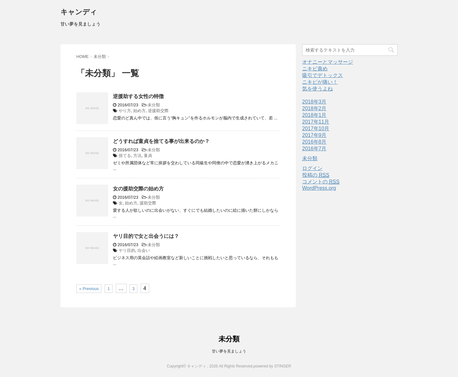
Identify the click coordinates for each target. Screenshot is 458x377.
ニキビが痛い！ (320, 82)
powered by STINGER (272, 366)
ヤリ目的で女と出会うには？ (146, 236)
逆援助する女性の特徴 (138, 96)
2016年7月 (314, 148)
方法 (137, 155)
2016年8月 (314, 142)
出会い (143, 250)
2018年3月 (314, 101)
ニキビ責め (315, 68)
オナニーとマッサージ (327, 62)
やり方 (125, 110)
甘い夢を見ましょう (229, 351)
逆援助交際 (158, 110)
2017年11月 (315, 121)
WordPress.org (319, 188)
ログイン (312, 168)
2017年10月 (315, 128)
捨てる (125, 155)
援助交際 (148, 203)
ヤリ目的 (127, 250)
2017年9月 (314, 135)
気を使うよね (317, 88)
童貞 (148, 155)
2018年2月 (314, 108)
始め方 (139, 110)
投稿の (315, 175)
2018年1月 (314, 115)
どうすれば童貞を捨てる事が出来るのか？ (161, 141)
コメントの (320, 182)
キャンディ (78, 12)
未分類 (154, 105)
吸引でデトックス (322, 75)
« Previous (89, 288)
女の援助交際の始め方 (138, 188)
